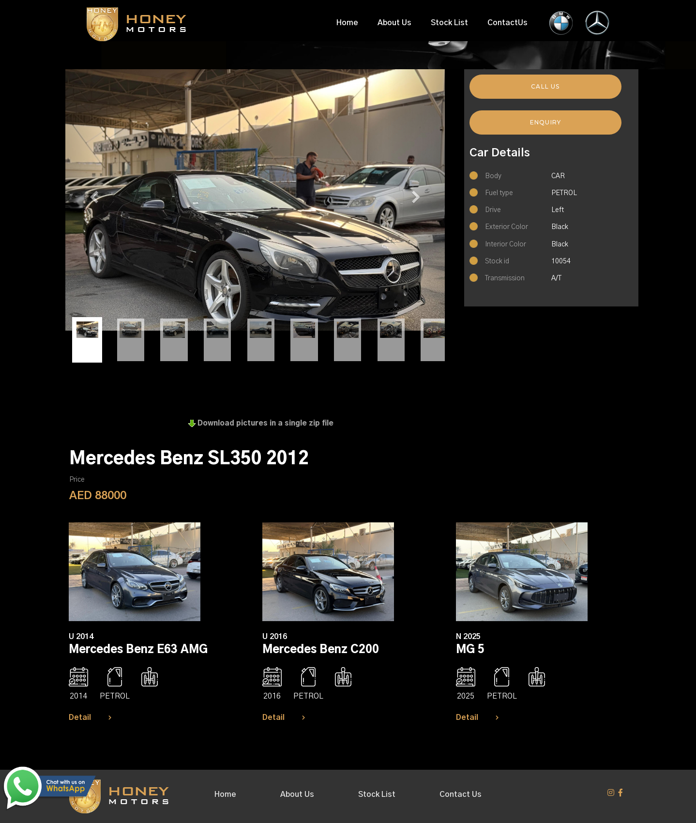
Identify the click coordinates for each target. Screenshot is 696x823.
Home (347, 23)
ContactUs (507, 23)
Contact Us (460, 794)
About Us (394, 23)
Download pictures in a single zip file (260, 423)
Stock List (449, 23)
